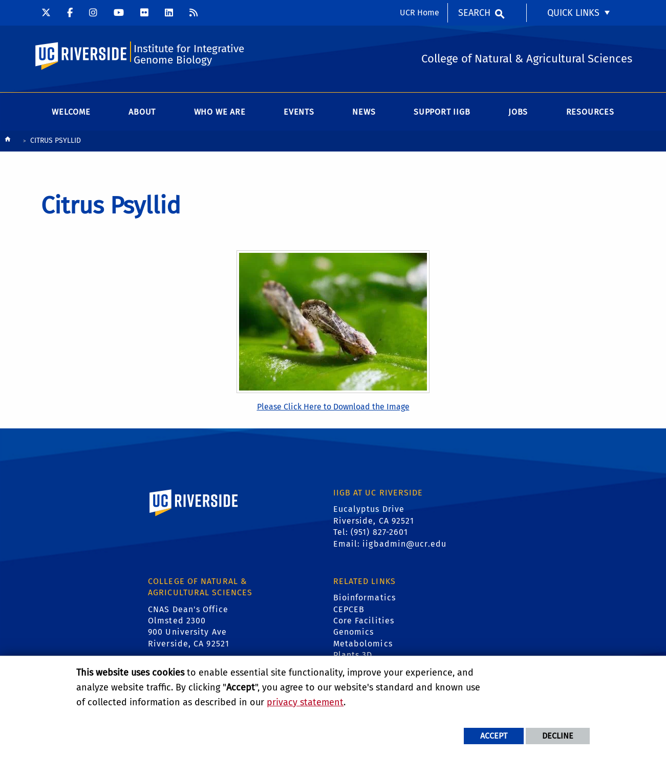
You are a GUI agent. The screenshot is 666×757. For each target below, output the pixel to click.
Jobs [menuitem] (518, 112)
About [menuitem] (142, 112)
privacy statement (305, 702)
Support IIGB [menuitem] (442, 112)
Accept (493, 736)
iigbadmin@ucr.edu (404, 544)
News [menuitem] (363, 112)
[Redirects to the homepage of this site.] (7, 142)
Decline (557, 736)
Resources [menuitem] (590, 112)
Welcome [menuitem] (71, 112)
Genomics (353, 633)
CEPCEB (349, 610)
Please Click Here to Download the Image (333, 407)
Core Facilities (364, 621)
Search (474, 12)
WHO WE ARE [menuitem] (220, 112)
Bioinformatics (364, 598)
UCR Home (419, 12)
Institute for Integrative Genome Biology (190, 54)
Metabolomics (363, 644)
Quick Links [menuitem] (573, 12)
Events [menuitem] (299, 112)
